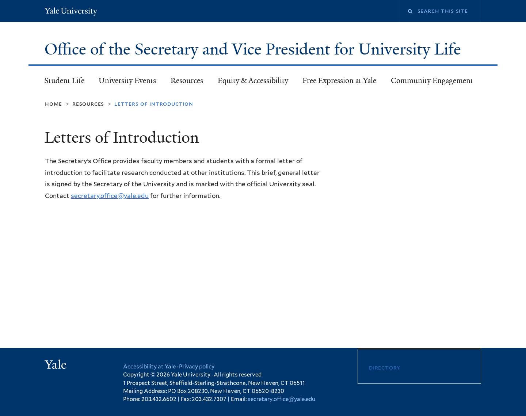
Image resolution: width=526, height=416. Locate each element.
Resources (187, 80)
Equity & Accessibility (253, 80)
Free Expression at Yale (339, 80)
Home (53, 103)
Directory (384, 367)
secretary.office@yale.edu (110, 195)
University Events (127, 80)
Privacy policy (196, 366)
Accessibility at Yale (149, 366)
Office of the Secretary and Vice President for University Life (255, 49)
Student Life (64, 80)
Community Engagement (432, 80)
